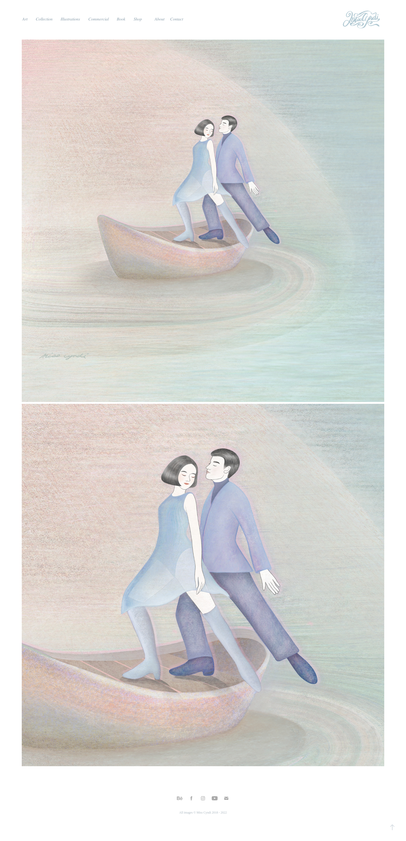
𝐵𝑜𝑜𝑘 (121, 19)
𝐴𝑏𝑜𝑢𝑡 (159, 19)
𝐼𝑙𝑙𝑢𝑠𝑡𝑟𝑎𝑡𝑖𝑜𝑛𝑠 (70, 19)
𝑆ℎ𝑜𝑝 (138, 19)
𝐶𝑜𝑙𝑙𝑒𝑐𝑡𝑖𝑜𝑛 (44, 19)
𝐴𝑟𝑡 (24, 19)
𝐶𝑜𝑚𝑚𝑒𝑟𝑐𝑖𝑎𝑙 (98, 19)
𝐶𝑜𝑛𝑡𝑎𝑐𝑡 (176, 19)
